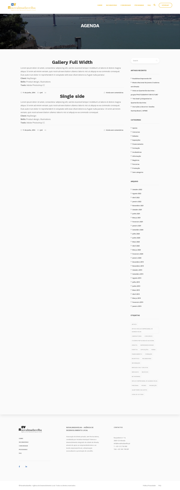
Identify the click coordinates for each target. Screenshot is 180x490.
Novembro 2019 (138, 266)
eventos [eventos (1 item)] (135, 349)
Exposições (136, 140)
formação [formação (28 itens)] (148, 354)
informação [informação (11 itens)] (136, 363)
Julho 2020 (136, 234)
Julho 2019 (136, 282)
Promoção (136, 168)
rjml (41, 93)
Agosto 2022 (136, 193)
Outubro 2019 (137, 270)
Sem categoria (137, 172)
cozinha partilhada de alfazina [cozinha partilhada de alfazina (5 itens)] (143, 340)
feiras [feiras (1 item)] (153, 349)
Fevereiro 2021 (137, 222)
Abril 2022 (135, 197)
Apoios (134, 128)
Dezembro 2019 (137, 262)
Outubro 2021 (137, 210)
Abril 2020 (135, 246)
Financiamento (137, 144)
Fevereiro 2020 (137, 254)
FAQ (151, 8)
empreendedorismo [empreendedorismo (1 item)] (147, 345)
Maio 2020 (136, 242)
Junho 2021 (136, 214)
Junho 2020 (136, 238)
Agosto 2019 (136, 278)
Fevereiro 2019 (137, 302)
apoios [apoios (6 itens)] (134, 324)
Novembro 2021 (138, 206)
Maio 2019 (136, 290)
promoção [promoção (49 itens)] (153, 385)
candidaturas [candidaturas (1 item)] (137, 336)
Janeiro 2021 (136, 226)
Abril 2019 (135, 294)
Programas (141, 8)
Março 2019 (136, 298)
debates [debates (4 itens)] (134, 345)
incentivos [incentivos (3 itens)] (135, 358)
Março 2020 (136, 250)
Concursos (136, 132)
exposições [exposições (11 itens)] (144, 349)
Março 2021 (136, 218)
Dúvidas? (167, 8)
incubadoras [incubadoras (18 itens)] (146, 358)
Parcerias (135, 164)
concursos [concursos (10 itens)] (148, 336)
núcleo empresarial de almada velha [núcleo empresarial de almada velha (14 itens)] (144, 381)
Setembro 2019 (137, 274)
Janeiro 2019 (136, 306)
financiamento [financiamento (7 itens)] (137, 354)
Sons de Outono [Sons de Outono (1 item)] (137, 394)
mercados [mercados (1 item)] (135, 372)
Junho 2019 (136, 286)
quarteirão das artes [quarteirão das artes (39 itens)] (139, 390)
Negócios (135, 160)
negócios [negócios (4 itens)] (145, 372)
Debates (135, 136)
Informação (136, 156)
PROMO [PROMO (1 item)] (143, 385)
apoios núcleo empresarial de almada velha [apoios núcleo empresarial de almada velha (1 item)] (142, 330)
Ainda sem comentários (114, 93)
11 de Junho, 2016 (29, 93)
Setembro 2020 (137, 230)
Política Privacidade (149, 486)
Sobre (102, 8)
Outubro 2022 (137, 189)
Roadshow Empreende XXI (141, 78)
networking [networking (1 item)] (136, 376)
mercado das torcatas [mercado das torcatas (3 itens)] (140, 367)
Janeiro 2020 (136, 258)
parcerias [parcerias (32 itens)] (135, 385)
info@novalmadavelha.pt (122, 443)
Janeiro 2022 (136, 202)
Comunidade (128, 8)
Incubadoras (113, 8)
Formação (136, 148)
